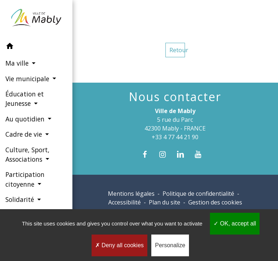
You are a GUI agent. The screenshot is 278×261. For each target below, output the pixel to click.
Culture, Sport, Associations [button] (27, 154)
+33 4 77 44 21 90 (175, 137)
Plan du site (164, 202)
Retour (177, 50)
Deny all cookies (119, 245)
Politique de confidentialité (198, 194)
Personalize (170, 245)
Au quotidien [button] (25, 119)
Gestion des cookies (215, 202)
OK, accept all (235, 223)
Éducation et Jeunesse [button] (24, 99)
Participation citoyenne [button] (25, 179)
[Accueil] (36, 19)
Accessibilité (124, 202)
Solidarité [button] (20, 199)
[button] (36, 47)
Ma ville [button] (17, 63)
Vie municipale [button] (28, 78)
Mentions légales (131, 194)
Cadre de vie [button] (24, 134)
